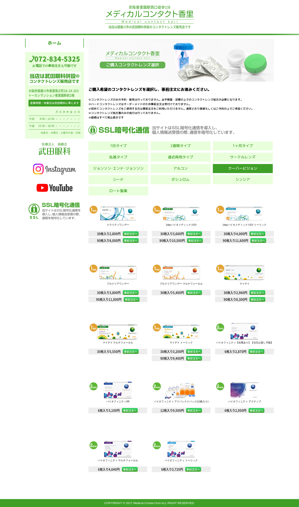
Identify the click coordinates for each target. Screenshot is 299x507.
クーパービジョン (242, 168)
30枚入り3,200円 (181, 351)
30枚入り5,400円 (181, 292)
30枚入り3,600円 (181, 233)
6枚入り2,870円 (244, 351)
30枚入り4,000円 (244, 233)
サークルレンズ (242, 157)
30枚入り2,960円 (244, 292)
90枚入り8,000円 (118, 240)
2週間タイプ (180, 145)
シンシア (242, 179)
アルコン (180, 168)
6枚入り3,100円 (118, 410)
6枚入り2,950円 (244, 410)
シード (118, 179)
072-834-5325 (57, 59)
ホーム (54, 43)
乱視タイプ (118, 157)
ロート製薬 (118, 190)
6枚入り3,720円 (181, 469)
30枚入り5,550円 (118, 351)
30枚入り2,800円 (118, 233)
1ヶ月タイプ (243, 145)
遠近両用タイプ (180, 157)
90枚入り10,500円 (181, 240)
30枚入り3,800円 (118, 292)
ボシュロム (180, 179)
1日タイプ (118, 145)
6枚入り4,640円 (118, 469)
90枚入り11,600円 (244, 240)
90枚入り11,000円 (118, 299)
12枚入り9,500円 (181, 410)
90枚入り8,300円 (244, 299)
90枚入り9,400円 (181, 358)
